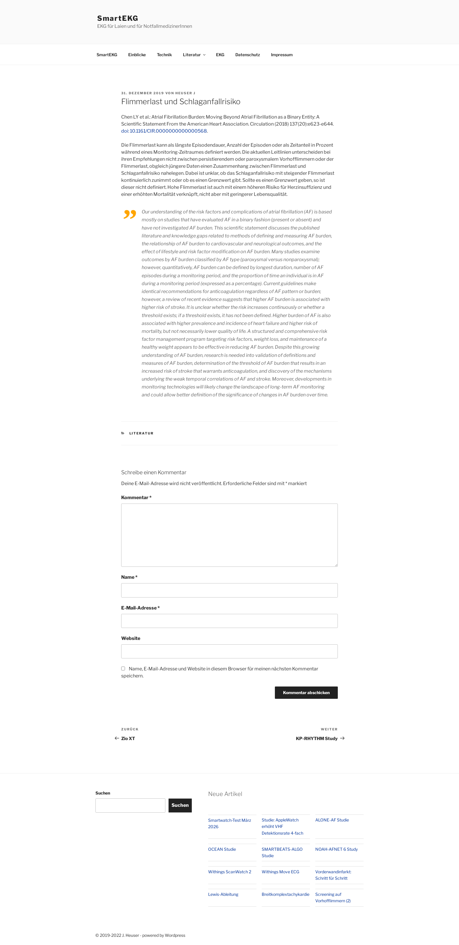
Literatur (194, 54)
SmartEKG (117, 18)
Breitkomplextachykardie (285, 894)
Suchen (102, 792)
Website (130, 638)
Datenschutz (247, 54)
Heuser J (185, 93)
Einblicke (137, 54)
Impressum (282, 54)
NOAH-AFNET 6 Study (336, 849)
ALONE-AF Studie (332, 819)
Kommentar (136, 497)
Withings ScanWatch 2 (229, 871)
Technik (164, 54)
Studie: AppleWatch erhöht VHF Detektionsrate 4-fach (282, 826)
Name (129, 577)
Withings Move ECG (280, 871)
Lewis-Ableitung (223, 894)
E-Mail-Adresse (140, 608)
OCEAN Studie (222, 849)
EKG (220, 54)
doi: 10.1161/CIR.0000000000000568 (164, 131)
